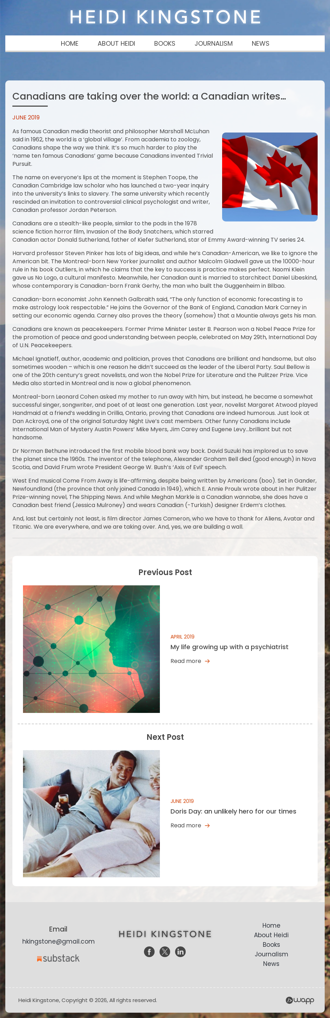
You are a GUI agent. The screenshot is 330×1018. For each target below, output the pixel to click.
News (271, 964)
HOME (70, 43)
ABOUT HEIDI (116, 43)
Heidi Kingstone (165, 17)
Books (271, 944)
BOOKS (164, 43)
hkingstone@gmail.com (58, 941)
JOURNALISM (214, 43)
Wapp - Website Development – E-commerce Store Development (300, 1000)
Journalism (271, 954)
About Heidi (271, 935)
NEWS (261, 43)
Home (271, 925)
